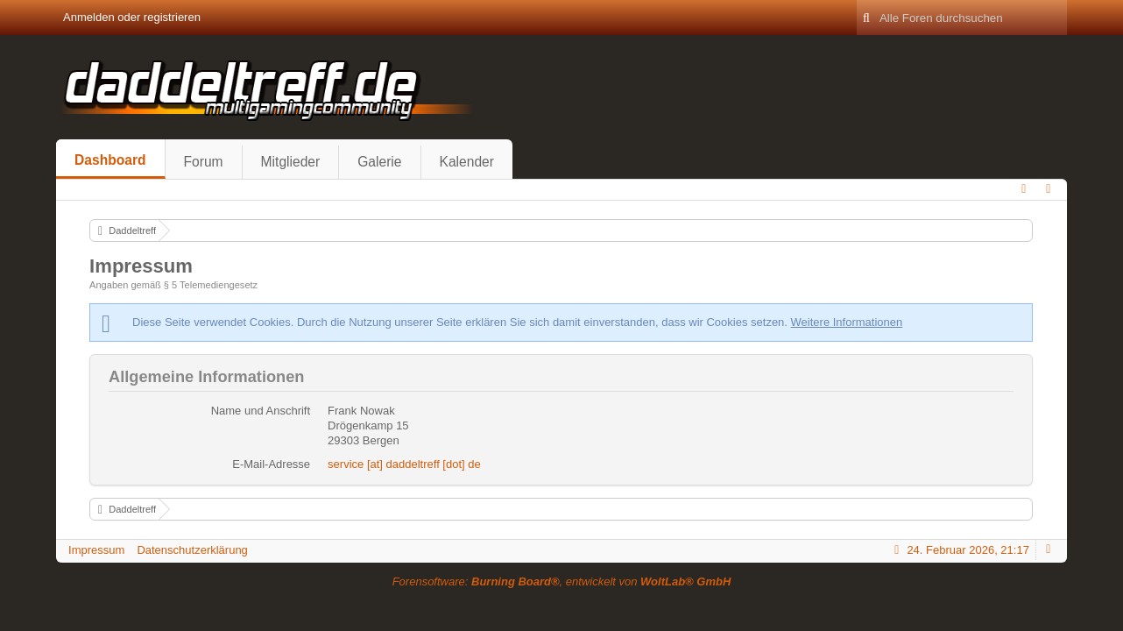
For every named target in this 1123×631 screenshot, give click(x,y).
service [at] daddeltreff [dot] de (404, 464)
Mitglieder (291, 161)
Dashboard (109, 159)
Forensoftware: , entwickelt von (561, 581)
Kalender (467, 161)
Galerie (379, 161)
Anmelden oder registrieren (132, 17)
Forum (203, 161)
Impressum (96, 550)
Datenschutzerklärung (192, 550)
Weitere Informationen (847, 322)
